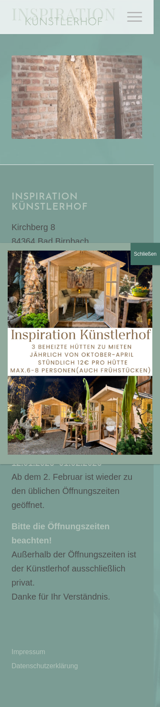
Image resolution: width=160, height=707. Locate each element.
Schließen (145, 254)
